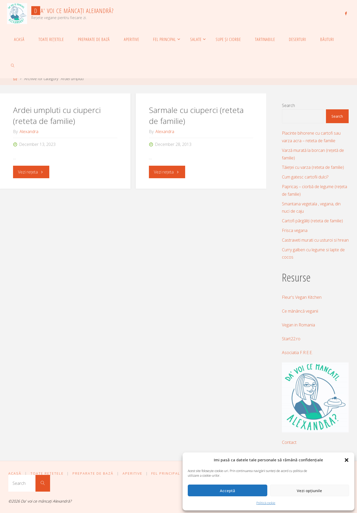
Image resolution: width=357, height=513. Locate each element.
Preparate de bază (92, 473)
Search (288, 105)
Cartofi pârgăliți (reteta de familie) (312, 221)
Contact (289, 442)
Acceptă (227, 490)
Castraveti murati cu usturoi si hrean (315, 240)
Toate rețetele (47, 473)
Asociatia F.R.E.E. (297, 352)
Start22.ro (291, 339)
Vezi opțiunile (309, 490)
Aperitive (132, 473)
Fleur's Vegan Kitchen (302, 297)
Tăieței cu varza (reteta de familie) (313, 167)
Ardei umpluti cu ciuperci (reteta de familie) (57, 115)
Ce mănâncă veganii (300, 311)
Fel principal (165, 473)
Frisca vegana (294, 230)
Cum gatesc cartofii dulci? (305, 177)
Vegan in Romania (298, 325)
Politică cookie (265, 503)
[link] (13, 65)
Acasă (14, 473)
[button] (346, 460)
